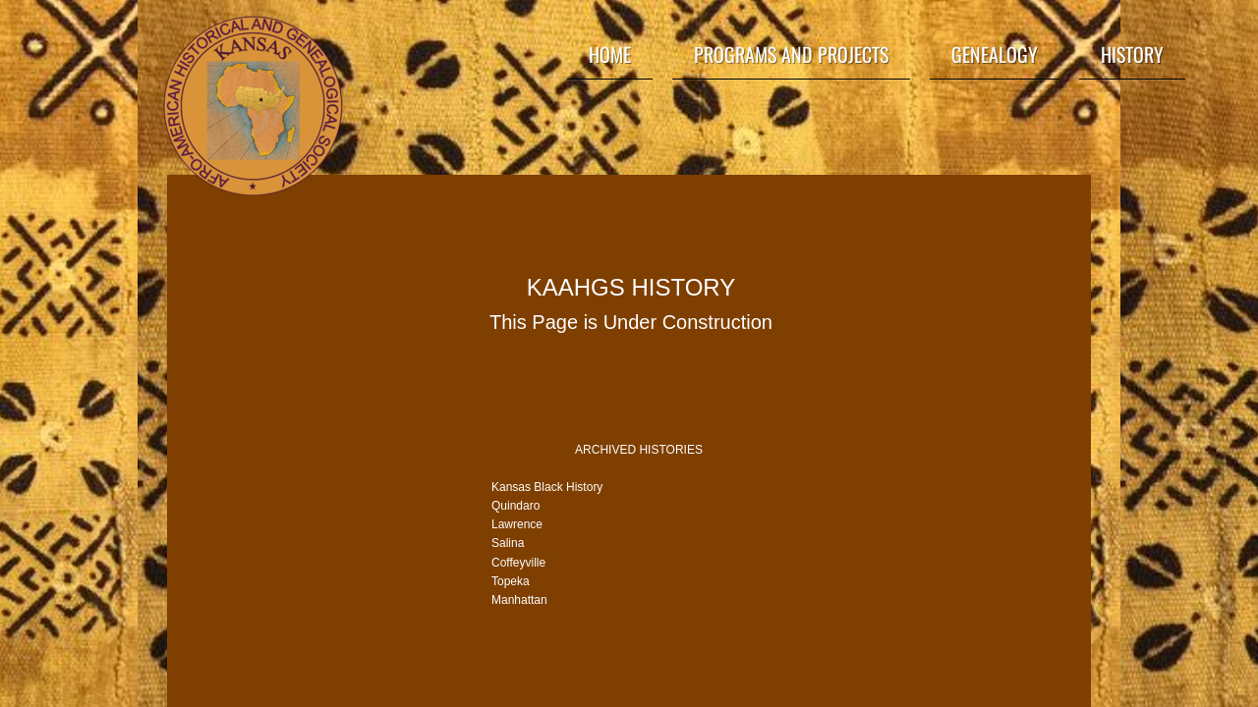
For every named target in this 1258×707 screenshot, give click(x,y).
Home (610, 54)
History (1132, 54)
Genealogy (994, 54)
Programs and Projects (791, 54)
